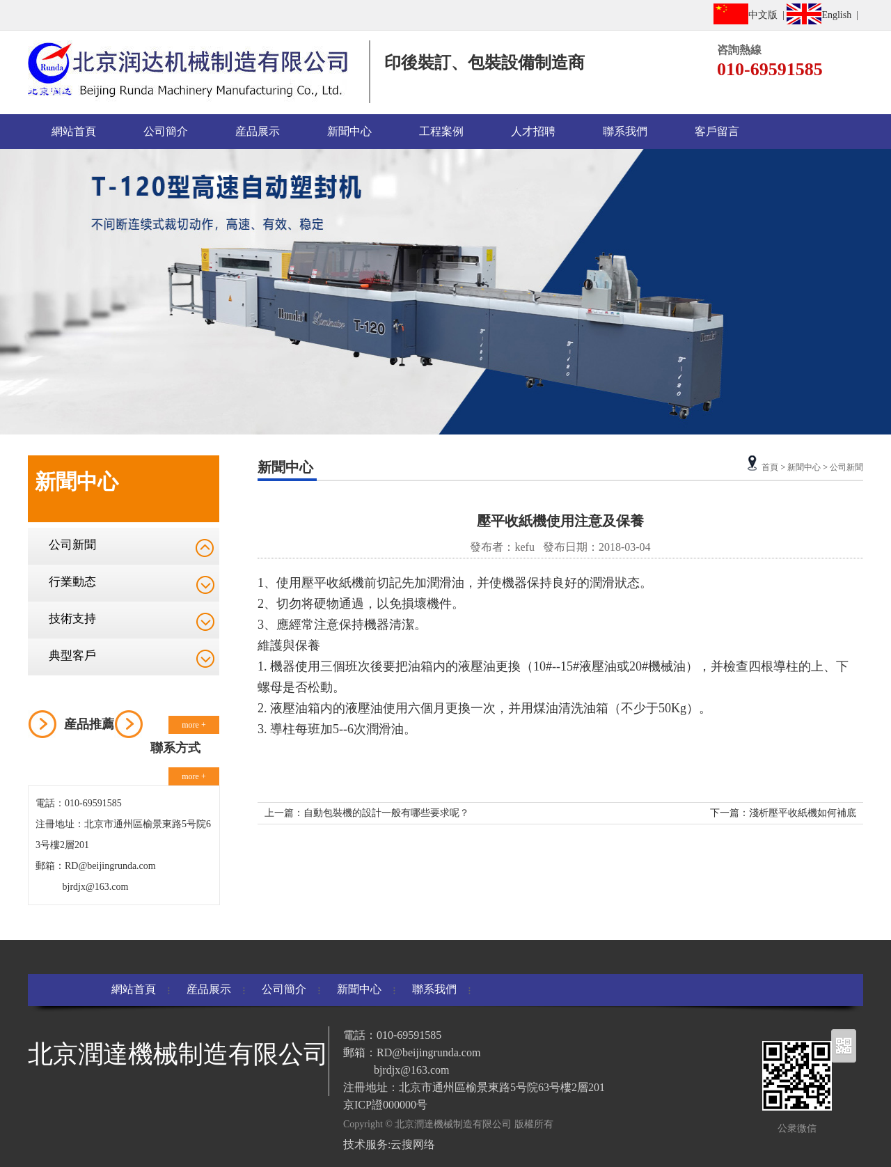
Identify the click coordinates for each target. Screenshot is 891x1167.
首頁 (770, 467)
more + (193, 725)
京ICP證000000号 (385, 1105)
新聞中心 (349, 131)
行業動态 (72, 581)
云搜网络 (413, 1144)
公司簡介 (165, 131)
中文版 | (750, 13)
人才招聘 (533, 131)
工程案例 (441, 131)
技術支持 (72, 618)
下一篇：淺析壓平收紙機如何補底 (783, 813)
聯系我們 (625, 131)
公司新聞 (72, 544)
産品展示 (257, 131)
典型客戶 (72, 655)
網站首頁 (74, 131)
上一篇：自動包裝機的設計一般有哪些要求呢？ (367, 813)
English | (825, 13)
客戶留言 (717, 131)
